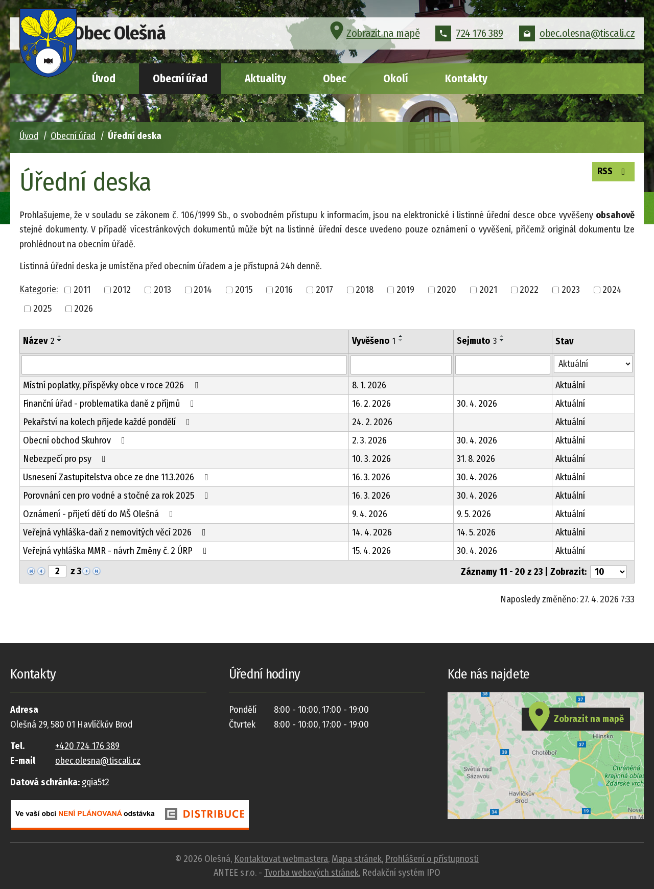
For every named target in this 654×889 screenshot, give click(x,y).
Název (38, 340)
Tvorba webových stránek (311, 872)
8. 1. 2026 (369, 385)
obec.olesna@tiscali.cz (577, 37)
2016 (284, 289)
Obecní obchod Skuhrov (76, 440)
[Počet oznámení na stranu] (608, 571)
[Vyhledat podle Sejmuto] (502, 365)
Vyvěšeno (373, 340)
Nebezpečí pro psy (66, 458)
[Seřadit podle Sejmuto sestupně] (502, 340)
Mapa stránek (357, 858)
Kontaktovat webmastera (281, 858)
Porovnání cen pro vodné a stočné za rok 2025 (118, 495)
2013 (162, 289)
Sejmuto (477, 340)
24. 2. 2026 (372, 422)
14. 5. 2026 (476, 532)
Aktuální (570, 385)
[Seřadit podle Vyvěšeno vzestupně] (401, 336)
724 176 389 (469, 37)
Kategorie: (38, 289)
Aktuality (265, 78)
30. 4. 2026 (477, 403)
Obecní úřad (180, 78)
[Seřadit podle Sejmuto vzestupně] (502, 336)
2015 (243, 289)
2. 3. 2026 (369, 440)
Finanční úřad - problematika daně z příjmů (110, 403)
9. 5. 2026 (474, 514)
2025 (42, 308)
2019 (405, 289)
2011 (82, 289)
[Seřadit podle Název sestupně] (59, 340)
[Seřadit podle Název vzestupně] (59, 336)
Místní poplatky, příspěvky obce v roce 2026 (112, 385)
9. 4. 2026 (369, 514)
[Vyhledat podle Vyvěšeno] (401, 365)
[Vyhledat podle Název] (184, 365)
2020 (446, 289)
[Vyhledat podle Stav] (593, 364)
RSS (611, 172)
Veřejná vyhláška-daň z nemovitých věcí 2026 (116, 532)
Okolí (395, 78)
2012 (122, 289)
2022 (529, 289)
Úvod (103, 78)
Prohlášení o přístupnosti (432, 858)
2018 (364, 289)
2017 (324, 289)
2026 (83, 308)
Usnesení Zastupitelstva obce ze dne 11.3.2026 (118, 477)
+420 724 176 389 (87, 746)
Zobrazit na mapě (373, 37)
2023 (571, 289)
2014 (203, 289)
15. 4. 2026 (371, 550)
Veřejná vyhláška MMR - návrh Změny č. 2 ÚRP (117, 550)
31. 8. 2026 (476, 458)
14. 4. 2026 (372, 532)
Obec (334, 78)
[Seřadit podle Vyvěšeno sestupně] (401, 340)
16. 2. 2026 (371, 403)
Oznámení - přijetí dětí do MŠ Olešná (100, 514)
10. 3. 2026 (371, 458)
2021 (488, 289)
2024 (612, 289)
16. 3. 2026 (371, 477)
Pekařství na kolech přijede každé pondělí (108, 422)
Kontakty (466, 78)
